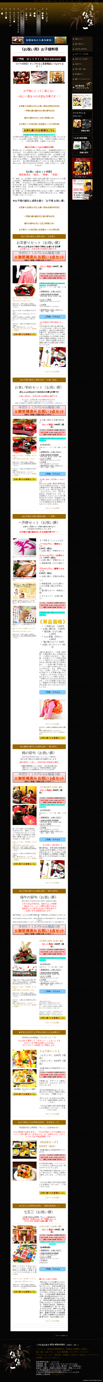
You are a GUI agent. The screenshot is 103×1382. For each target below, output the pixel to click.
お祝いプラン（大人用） (81, 59)
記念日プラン (78, 64)
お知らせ (74, 1355)
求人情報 (39, 1358)
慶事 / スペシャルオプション (82, 79)
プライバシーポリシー (51, 1358)
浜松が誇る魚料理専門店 (43, 13)
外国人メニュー (79, 39)
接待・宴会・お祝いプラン (22, 16)
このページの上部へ (52, 372)
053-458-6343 (52, 59)
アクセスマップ (10, 18)
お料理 (30, 12)
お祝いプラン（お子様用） (82, 54)
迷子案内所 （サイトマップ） (82, 87)
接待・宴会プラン (79, 44)
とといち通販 (14, 15)
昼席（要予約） (39, 11)
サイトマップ (93, 1355)
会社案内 (66, 1355)
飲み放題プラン (79, 74)
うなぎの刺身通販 (62, 1352)
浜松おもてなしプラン (81, 96)
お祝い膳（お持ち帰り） (81, 49)
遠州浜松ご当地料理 (34, 12)
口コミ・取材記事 (6, 13)
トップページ (47, 16)
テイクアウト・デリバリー (18, 21)
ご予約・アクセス (52, 317)
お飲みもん (26, 15)
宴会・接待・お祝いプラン (45, 1352)
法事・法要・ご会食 (80, 69)
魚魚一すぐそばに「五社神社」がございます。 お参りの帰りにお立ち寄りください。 (24, 1280)
